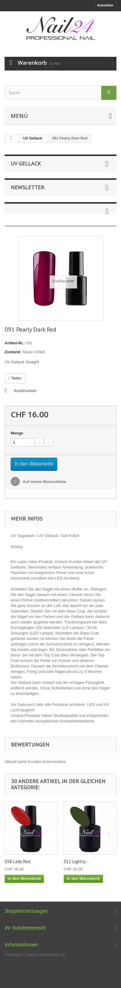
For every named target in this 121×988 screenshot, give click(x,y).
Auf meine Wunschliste (44, 481)
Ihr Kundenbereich (25, 927)
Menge (17, 433)
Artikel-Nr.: (15, 343)
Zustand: (13, 352)
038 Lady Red (17, 861)
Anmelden (105, 5)
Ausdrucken (25, 390)
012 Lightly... (76, 861)
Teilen (15, 378)
